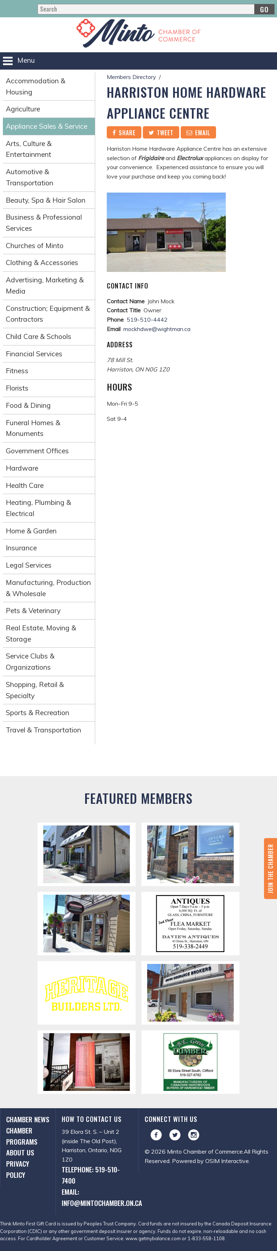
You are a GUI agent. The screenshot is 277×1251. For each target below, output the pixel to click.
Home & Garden (31, 531)
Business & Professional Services (44, 223)
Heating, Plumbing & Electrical (38, 508)
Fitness (17, 370)
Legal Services (29, 565)
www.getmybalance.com (153, 1238)
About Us (20, 1152)
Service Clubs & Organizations (30, 661)
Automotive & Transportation (29, 177)
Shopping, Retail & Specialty (35, 690)
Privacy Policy (17, 1169)
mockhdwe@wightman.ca (156, 328)
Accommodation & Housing (35, 86)
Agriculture (23, 109)
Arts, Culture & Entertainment (29, 149)
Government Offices (37, 450)
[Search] (156, 9)
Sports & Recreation (37, 712)
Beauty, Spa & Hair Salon (45, 200)
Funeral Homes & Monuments (33, 428)
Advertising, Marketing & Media (45, 285)
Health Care (25, 485)
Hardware (22, 468)
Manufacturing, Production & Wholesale (48, 588)
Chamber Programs (22, 1136)
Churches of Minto (34, 245)
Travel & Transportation (43, 730)
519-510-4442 (147, 319)
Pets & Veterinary (33, 610)
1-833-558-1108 (206, 1238)
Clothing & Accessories (42, 262)
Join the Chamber (270, 868)
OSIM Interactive (227, 1160)
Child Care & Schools (38, 336)
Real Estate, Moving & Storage (41, 633)
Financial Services (34, 353)
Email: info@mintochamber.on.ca (97, 1197)
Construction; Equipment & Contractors (48, 314)
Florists (17, 388)
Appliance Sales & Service (46, 126)
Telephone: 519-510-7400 (91, 1175)
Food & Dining (28, 405)
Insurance (21, 547)
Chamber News (27, 1119)
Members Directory (131, 76)
